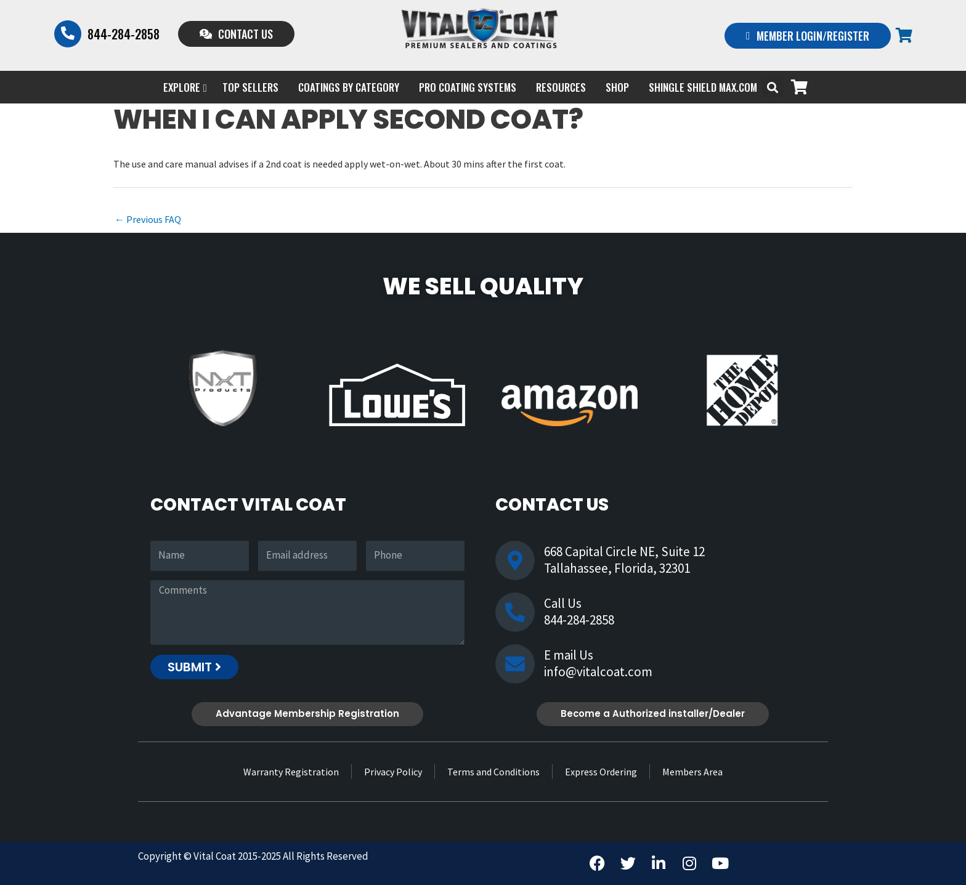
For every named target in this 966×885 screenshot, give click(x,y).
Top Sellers (250, 87)
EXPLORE (184, 87)
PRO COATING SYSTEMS (467, 87)
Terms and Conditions (493, 772)
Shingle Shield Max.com (703, 87)
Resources (561, 87)
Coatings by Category (348, 87)
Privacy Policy (393, 772)
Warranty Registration (291, 772)
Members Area (692, 772)
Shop (617, 87)
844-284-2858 (123, 34)
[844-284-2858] (67, 33)
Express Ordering (601, 772)
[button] (773, 87)
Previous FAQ (148, 219)
